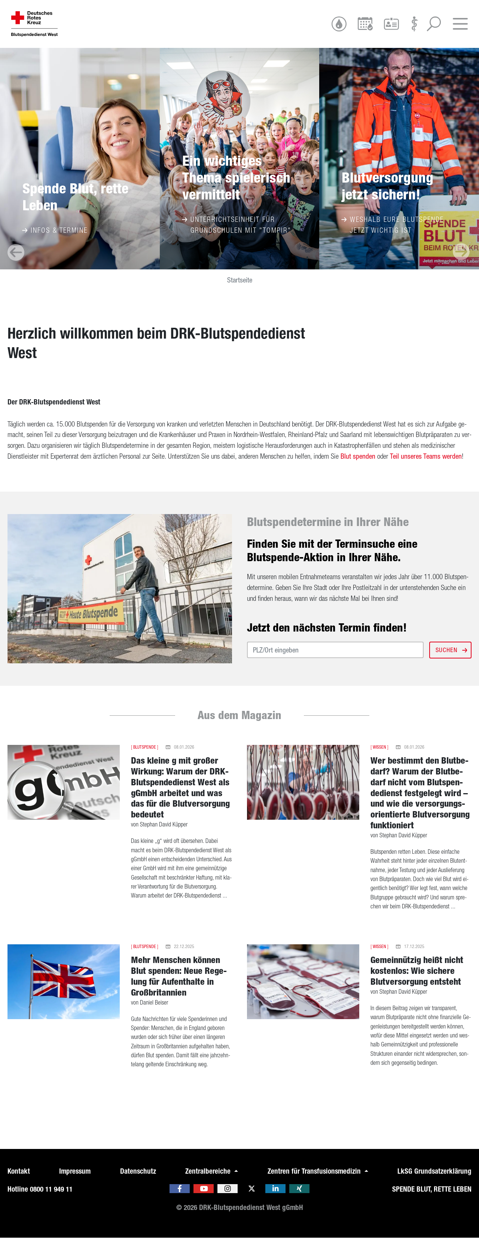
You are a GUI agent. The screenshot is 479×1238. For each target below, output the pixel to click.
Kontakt (18, 1171)
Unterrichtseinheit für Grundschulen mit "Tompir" (236, 224)
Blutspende (144, 747)
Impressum (75, 1171)
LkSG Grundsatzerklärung (434, 1171)
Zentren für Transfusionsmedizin (315, 1171)
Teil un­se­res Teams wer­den (426, 456)
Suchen (451, 650)
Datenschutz (138, 1171)
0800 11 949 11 (51, 1189)
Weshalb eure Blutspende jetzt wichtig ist (393, 224)
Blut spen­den (358, 456)
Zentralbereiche (208, 1171)
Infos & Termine (55, 230)
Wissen (379, 747)
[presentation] (15, 252)
